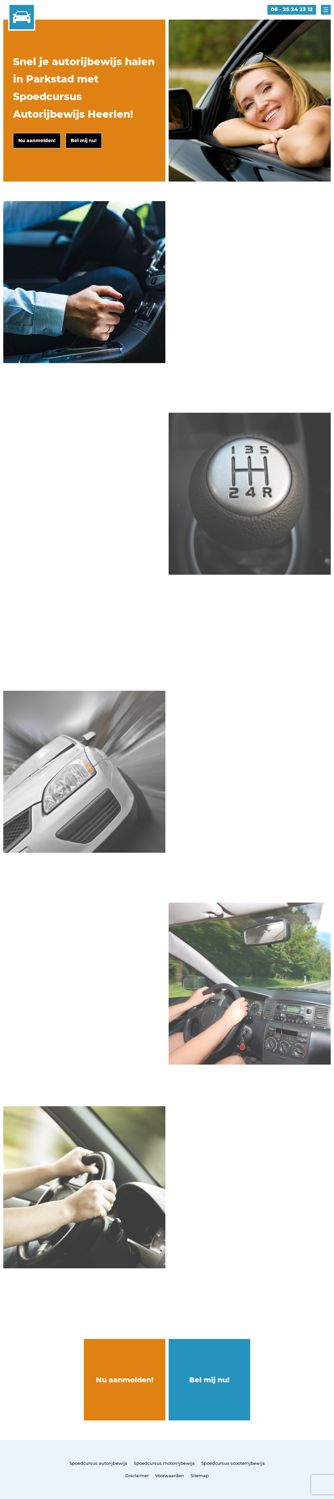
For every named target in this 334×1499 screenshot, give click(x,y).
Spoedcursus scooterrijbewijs (233, 1463)
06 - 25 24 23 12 (292, 9)
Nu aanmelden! (125, 1379)
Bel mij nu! (209, 1379)
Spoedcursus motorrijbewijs (164, 1463)
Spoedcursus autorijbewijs (98, 1463)
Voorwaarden (169, 1475)
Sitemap (199, 1475)
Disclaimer (137, 1475)
